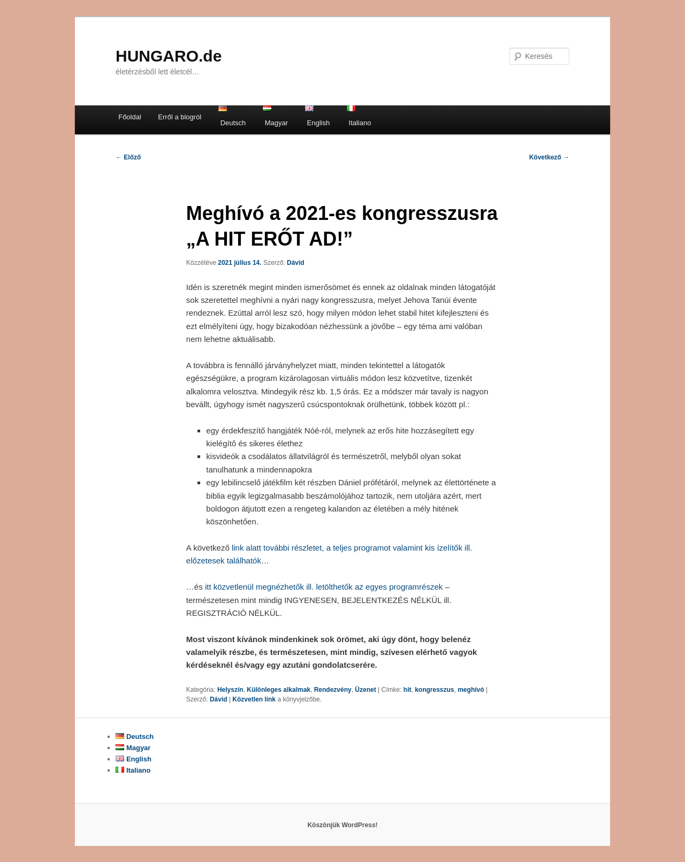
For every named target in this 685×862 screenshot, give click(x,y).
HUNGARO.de (169, 56)
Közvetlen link (254, 699)
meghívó (471, 689)
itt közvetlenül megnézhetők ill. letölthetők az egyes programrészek (324, 586)
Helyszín (230, 689)
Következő (549, 157)
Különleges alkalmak (278, 689)
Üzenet (365, 689)
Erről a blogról (179, 117)
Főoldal (129, 117)
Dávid (296, 262)
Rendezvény (333, 689)
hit (408, 689)
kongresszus (434, 689)
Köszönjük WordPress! (342, 825)
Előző (128, 157)
